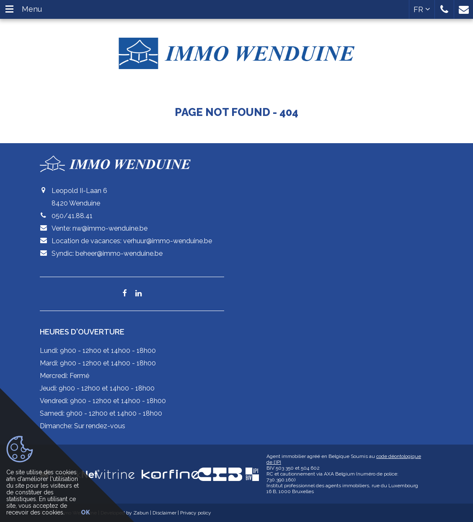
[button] (444, 9)
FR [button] (422, 9)
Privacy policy (195, 513)
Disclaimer (164, 513)
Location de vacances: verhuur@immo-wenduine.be (132, 241)
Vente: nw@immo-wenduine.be (99, 228)
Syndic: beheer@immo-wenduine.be (107, 253)
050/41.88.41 (72, 216)
